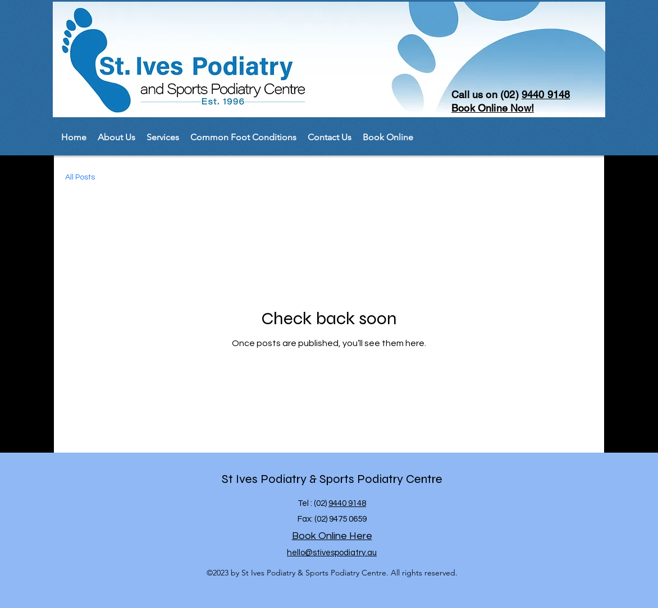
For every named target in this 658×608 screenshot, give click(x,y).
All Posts (80, 177)
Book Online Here (332, 536)
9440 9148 (546, 94)
